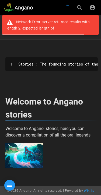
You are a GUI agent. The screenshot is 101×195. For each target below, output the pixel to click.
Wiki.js (89, 191)
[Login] (92, 7)
